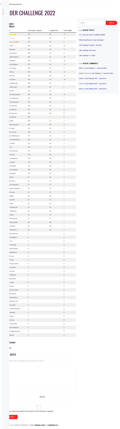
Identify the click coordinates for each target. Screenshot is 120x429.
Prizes (9, 25)
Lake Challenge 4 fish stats (97, 50)
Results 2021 (11, 45)
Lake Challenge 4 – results (97, 55)
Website (61, 397)
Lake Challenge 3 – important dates (106, 68)
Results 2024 (12, 33)
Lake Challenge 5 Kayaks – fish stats (100, 45)
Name (32, 388)
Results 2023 (12, 37)
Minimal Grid (68, 425)
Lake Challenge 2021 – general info (105, 81)
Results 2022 (12, 41)
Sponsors (10, 29)
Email (32, 397)
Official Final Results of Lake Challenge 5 (101, 40)
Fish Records (11, 54)
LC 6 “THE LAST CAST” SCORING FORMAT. (102, 35)
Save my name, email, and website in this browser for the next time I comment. (56, 411)
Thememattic (80, 425)
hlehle (90, 68)
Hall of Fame (11, 58)
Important (11, 62)
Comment (33, 365)
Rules (9, 21)
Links (9, 66)
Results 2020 (12, 49)
